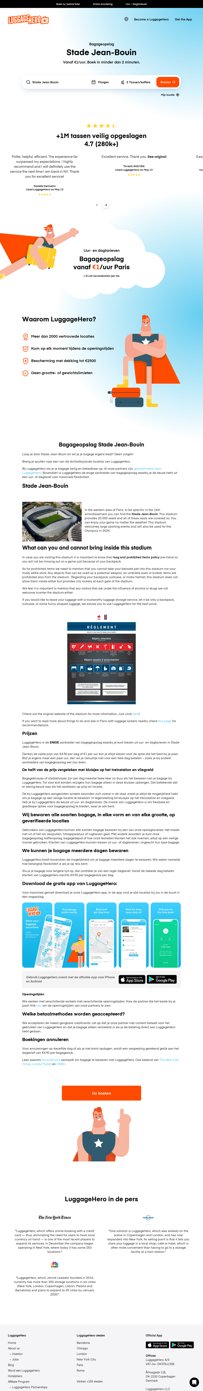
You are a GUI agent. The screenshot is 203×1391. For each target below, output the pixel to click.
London (82, 1354)
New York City (86, 1359)
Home (12, 1343)
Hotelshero (15, 1376)
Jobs (15, 1359)
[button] (194, 1382)
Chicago (82, 1348)
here (136, 714)
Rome (80, 1370)
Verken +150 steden (90, 1381)
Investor (17, 1354)
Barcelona (83, 1343)
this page (164, 721)
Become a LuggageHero (151, 19)
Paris (80, 1365)
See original (156, 156)
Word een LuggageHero (24, 1370)
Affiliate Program (19, 1381)
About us (14, 1348)
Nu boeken (101, 1093)
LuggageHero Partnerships (29, 1387)
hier (39, 1005)
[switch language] (126, 19)
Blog (11, 1365)
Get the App (183, 19)
